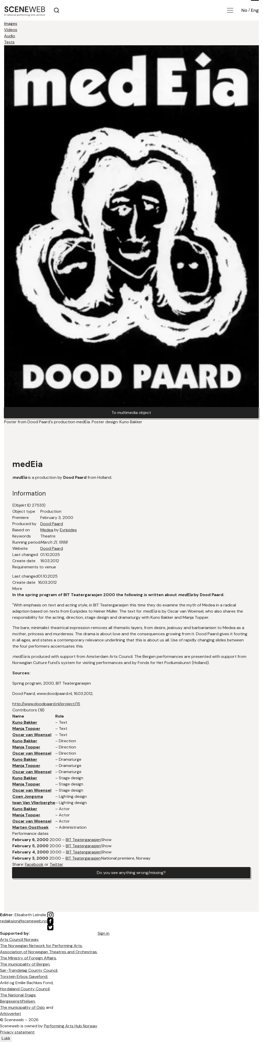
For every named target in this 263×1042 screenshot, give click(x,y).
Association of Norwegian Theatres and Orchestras (48, 952)
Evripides (68, 530)
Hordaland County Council (25, 989)
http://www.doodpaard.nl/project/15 (46, 704)
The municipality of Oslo (22, 1007)
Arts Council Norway (19, 939)
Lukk (6, 1038)
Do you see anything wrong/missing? (131, 872)
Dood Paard (51, 523)
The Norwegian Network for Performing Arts (41, 945)
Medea (46, 530)
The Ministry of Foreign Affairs (28, 958)
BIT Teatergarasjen (83, 839)
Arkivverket (10, 1013)
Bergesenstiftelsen (17, 1001)
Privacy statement (17, 1032)
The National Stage (18, 995)
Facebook (34, 864)
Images (10, 23)
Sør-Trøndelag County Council (28, 970)
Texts (9, 42)
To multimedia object (131, 412)
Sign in (103, 933)
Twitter (56, 864)
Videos (10, 29)
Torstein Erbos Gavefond (23, 976)
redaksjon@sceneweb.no (23, 921)
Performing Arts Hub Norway (70, 1026)
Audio (9, 36)
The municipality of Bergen (25, 964)
